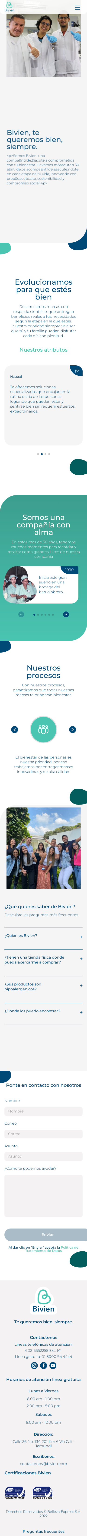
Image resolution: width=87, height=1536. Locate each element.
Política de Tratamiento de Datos (51, 1249)
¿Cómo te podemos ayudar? (30, 1168)
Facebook (43, 1365)
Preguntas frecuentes (43, 1532)
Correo (10, 1123)
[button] (66, 614)
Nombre (12, 1101)
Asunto (11, 1146)
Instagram (34, 1365)
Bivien (9, 7)
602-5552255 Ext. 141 (43, 1350)
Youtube (52, 1365)
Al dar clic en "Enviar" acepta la (43, 1249)
